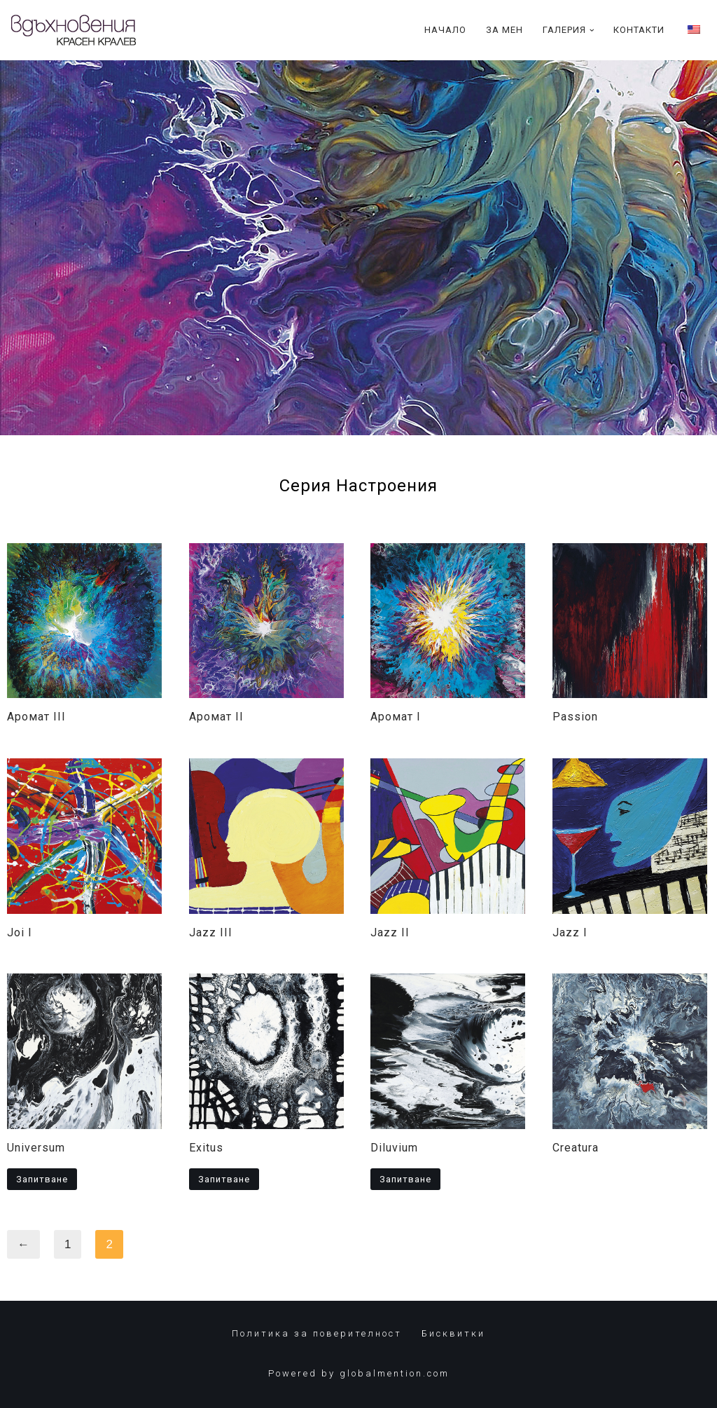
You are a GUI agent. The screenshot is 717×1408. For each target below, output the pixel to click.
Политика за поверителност (317, 1333)
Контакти (638, 30)
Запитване (42, 1179)
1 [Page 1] (67, 1244)
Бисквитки (453, 1333)
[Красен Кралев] (74, 30)
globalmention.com (395, 1373)
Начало (445, 30)
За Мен (504, 30)
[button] (592, 30)
